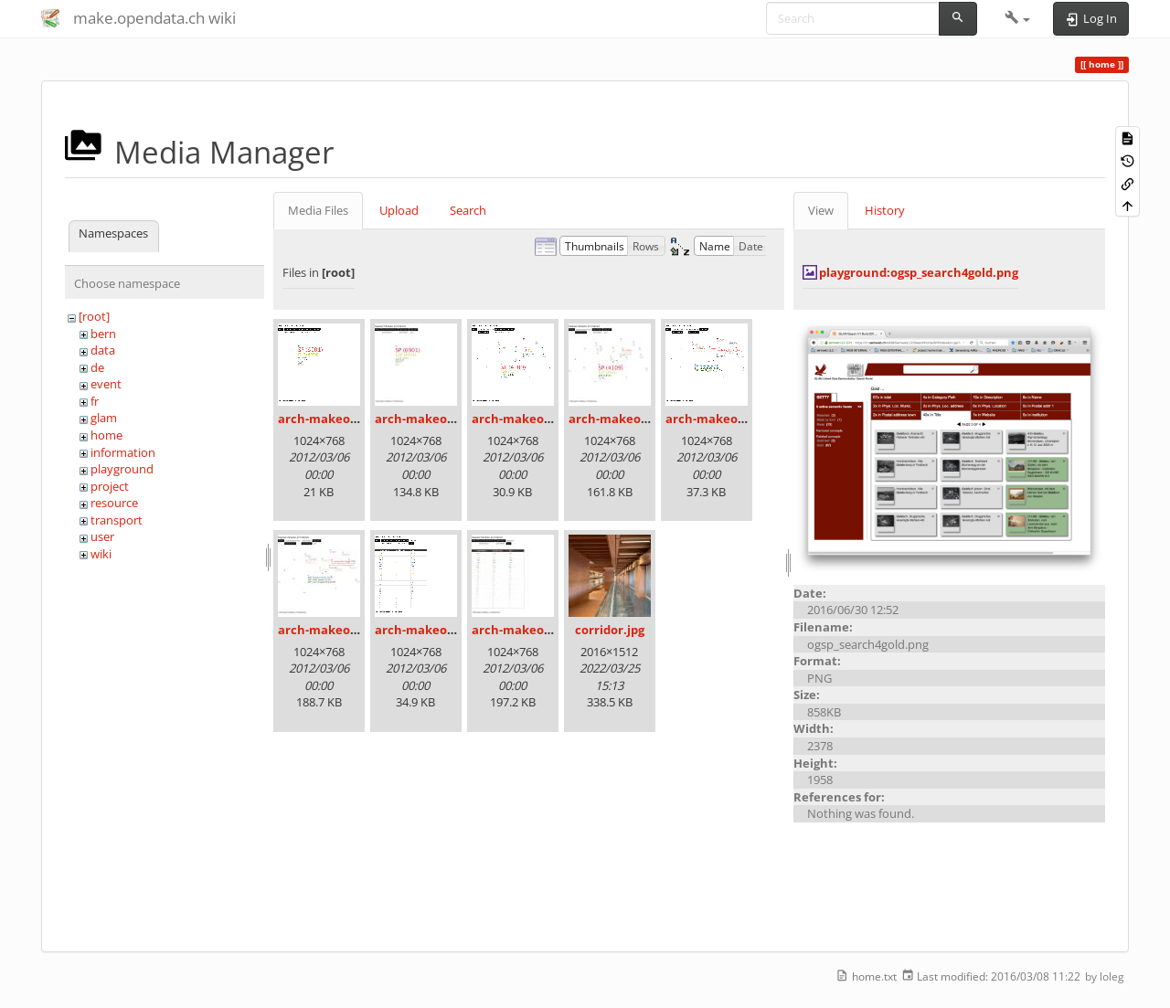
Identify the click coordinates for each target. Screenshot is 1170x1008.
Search (468, 210)
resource (114, 502)
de (97, 367)
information (122, 452)
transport (116, 520)
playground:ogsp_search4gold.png (918, 272)
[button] (1018, 18)
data (102, 350)
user (102, 536)
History (885, 210)
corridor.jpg (609, 629)
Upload (399, 210)
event (106, 384)
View (821, 210)
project (109, 486)
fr (94, 401)
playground (122, 469)
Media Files (318, 210)
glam (103, 417)
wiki (101, 554)
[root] (94, 316)
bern (103, 333)
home (106, 435)
